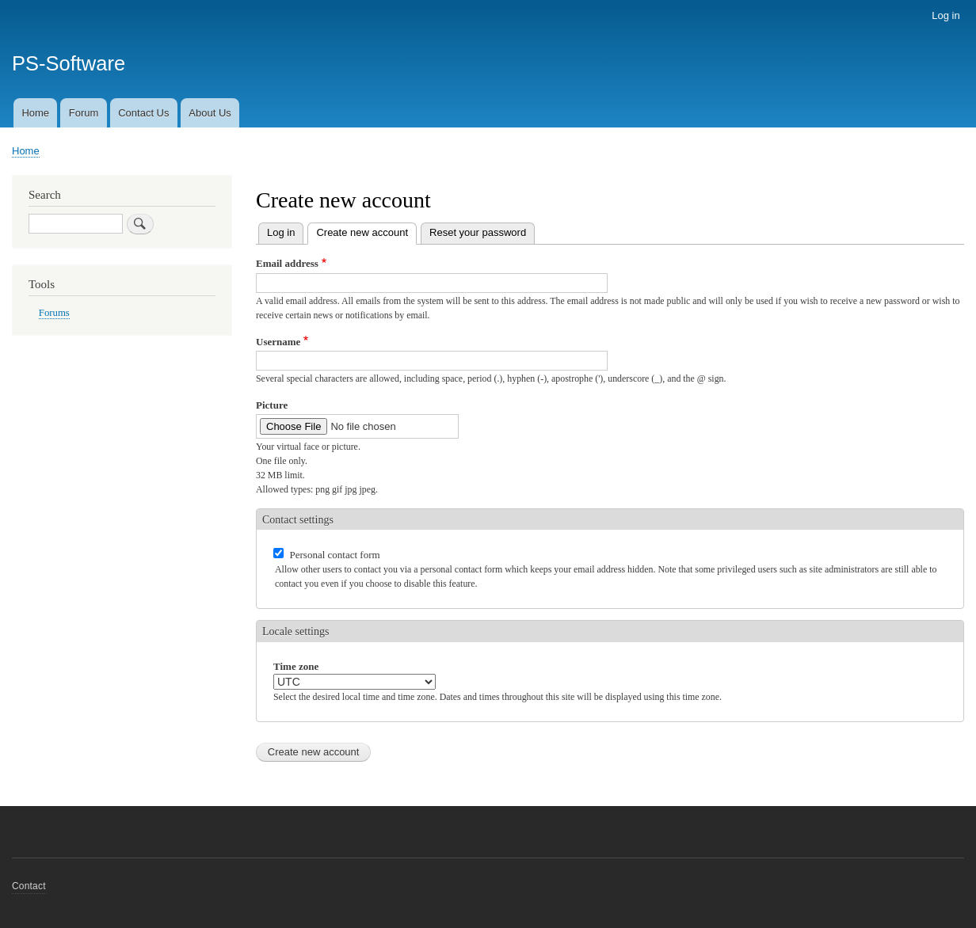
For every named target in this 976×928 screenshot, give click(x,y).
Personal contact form (335, 555)
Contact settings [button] (298, 520)
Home (35, 113)
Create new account (366, 230)
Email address (287, 263)
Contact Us (143, 113)
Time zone (295, 666)
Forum (84, 113)
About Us (210, 113)
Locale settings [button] (295, 631)
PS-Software (68, 63)
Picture (272, 405)
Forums (54, 312)
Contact (29, 886)
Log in (945, 15)
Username (278, 342)
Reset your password (477, 232)
